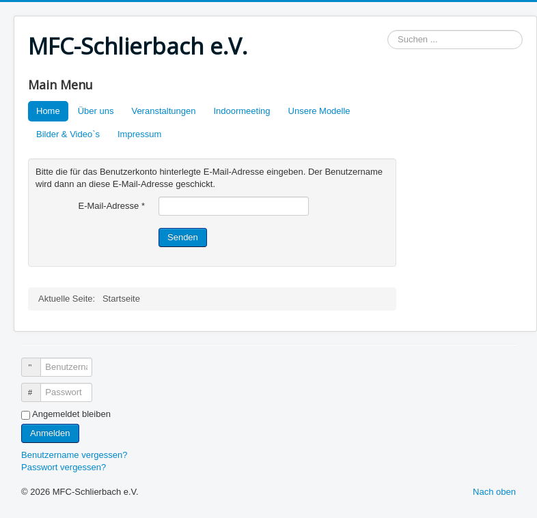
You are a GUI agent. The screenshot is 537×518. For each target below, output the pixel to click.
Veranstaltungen (163, 111)
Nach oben (494, 492)
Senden (182, 237)
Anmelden (50, 433)
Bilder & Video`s (68, 134)
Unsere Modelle (319, 111)
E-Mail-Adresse (111, 206)
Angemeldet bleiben (71, 414)
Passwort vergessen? (63, 467)
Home (48, 111)
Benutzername (37, 361)
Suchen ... (387, 30)
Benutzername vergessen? (74, 455)
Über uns (96, 111)
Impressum (139, 134)
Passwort (37, 386)
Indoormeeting (241, 111)
